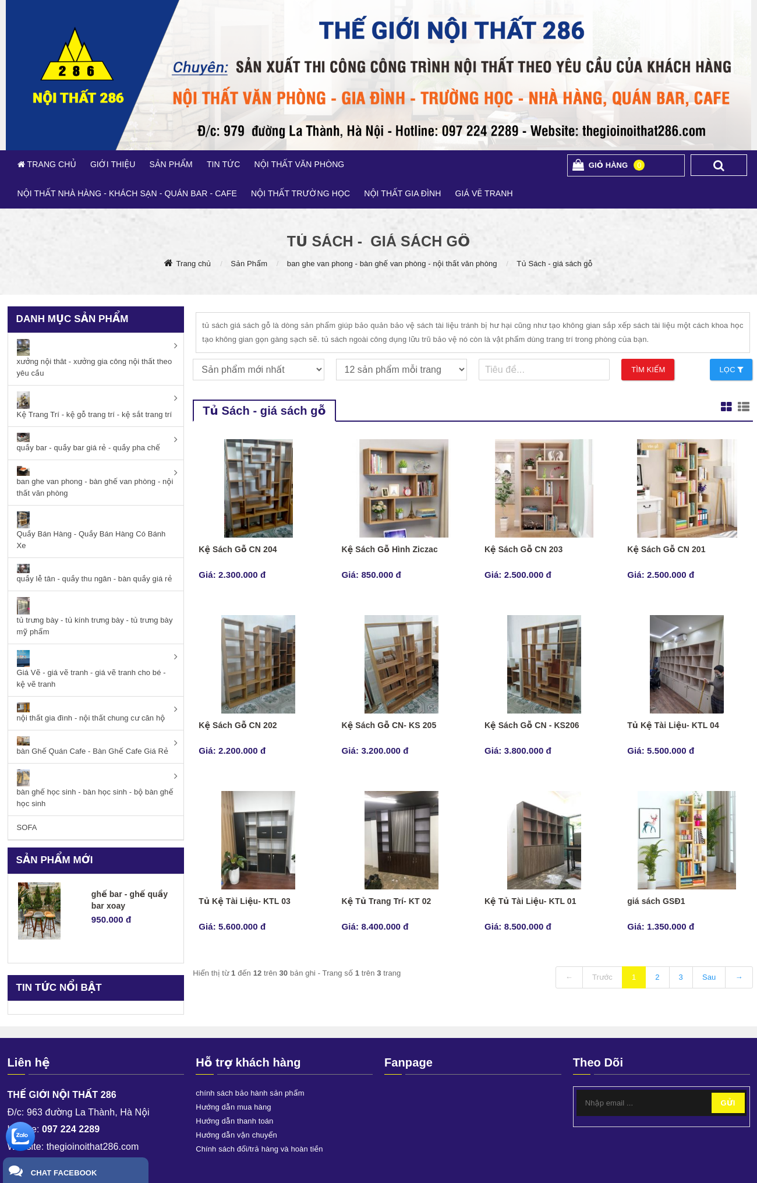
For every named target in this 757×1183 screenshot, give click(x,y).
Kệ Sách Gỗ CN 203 (523, 549)
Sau (709, 977)
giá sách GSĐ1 (656, 901)
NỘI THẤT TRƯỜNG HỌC (300, 193)
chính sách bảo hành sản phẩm (250, 1093)
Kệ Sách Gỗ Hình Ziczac (390, 549)
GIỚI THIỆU (113, 164)
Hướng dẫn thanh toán (234, 1121)
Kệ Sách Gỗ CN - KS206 (531, 725)
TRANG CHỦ (50, 164)
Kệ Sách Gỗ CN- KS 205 (389, 725)
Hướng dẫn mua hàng (233, 1107)
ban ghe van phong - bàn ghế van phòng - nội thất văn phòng (392, 263)
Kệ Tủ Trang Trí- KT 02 (386, 901)
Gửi (728, 1103)
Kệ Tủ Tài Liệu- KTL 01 (530, 901)
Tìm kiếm (648, 369)
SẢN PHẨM (170, 164)
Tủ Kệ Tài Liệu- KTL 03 (245, 901)
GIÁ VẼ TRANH (483, 193)
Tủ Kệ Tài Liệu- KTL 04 (673, 725)
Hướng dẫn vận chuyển (236, 1135)
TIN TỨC (223, 164)
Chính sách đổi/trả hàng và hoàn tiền (259, 1149)
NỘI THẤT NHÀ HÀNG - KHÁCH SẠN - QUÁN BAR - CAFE (127, 193)
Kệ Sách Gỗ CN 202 (238, 725)
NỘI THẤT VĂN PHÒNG (299, 164)
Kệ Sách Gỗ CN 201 (666, 549)
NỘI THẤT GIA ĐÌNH (402, 193)
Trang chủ (193, 263)
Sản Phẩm (249, 263)
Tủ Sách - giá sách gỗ (554, 263)
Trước (602, 977)
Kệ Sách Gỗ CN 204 (238, 549)
